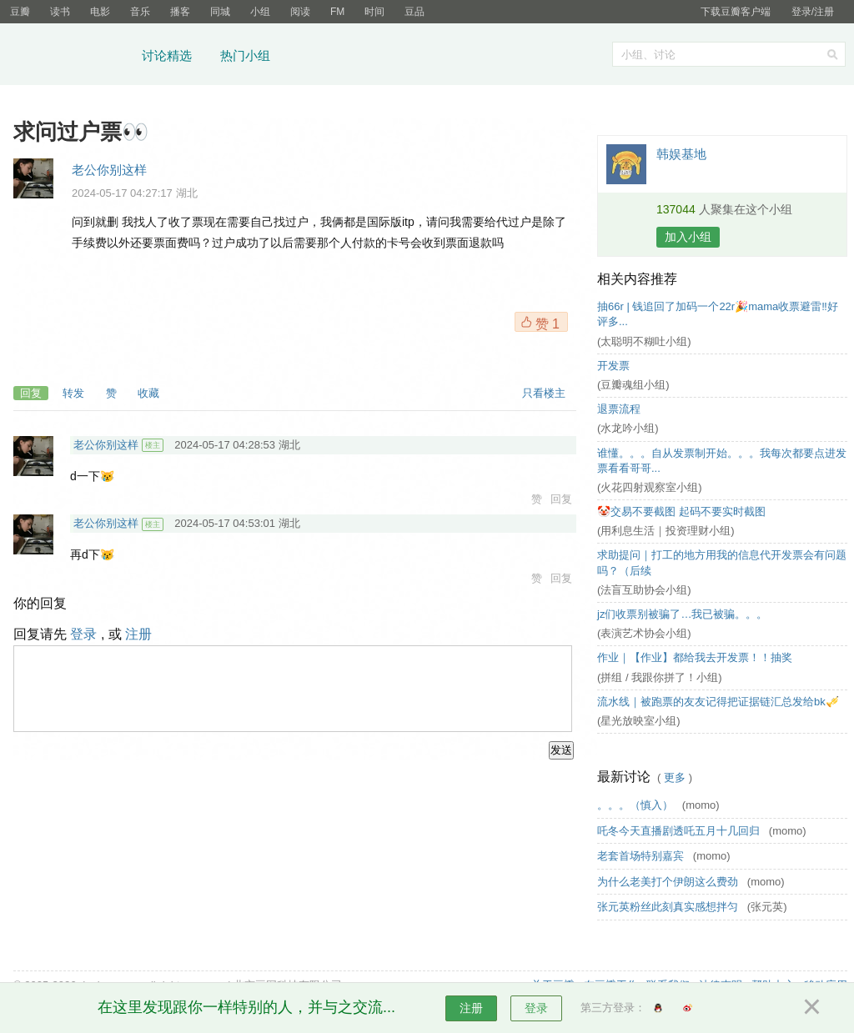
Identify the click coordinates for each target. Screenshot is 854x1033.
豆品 (414, 12)
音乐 (140, 12)
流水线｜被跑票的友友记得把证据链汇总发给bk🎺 (718, 701)
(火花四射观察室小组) (649, 487)
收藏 (148, 393)
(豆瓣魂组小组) (633, 385)
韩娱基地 (681, 154)
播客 (180, 12)
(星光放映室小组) (639, 721)
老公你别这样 (109, 170)
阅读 (300, 12)
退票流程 (618, 409)
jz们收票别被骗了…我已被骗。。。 (682, 614)
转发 (73, 393)
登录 (83, 634)
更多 (675, 777)
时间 (374, 12)
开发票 (613, 365)
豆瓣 (20, 12)
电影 (100, 12)
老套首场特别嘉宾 (642, 856)
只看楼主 (543, 393)
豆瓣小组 (70, 56)
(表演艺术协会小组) (644, 633)
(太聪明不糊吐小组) (644, 341)
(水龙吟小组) (628, 428)
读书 (60, 12)
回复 (31, 393)
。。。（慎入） (636, 805)
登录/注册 (812, 12)
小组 (260, 12)
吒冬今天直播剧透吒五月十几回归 (680, 831)
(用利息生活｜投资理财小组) (666, 530)
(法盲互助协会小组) (644, 590)
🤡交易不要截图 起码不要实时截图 (681, 511)
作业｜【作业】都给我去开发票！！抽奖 (694, 657)
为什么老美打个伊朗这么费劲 (669, 881)
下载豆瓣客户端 (736, 12)
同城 (220, 12)
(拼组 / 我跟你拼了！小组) (659, 677)
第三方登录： (613, 1007)
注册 (138, 634)
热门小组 (245, 55)
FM (337, 12)
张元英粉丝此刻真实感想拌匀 (669, 906)
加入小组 (688, 236)
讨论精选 (167, 55)
